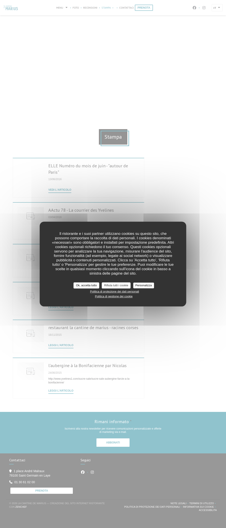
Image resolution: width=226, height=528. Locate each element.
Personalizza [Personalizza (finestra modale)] (143, 285)
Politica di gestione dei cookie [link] (114, 296)
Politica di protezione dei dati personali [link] (114, 291)
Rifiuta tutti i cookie (116, 285)
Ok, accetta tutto (86, 285)
